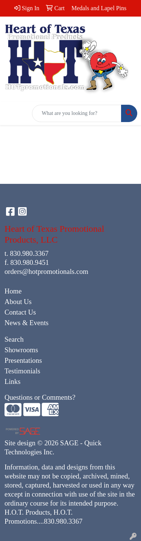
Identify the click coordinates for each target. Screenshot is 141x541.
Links (13, 381)
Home (13, 291)
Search (14, 339)
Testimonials (22, 371)
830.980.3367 (29, 253)
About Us (18, 302)
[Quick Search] (76, 113)
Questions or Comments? (40, 397)
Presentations (23, 360)
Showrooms (21, 350)
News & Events (27, 323)
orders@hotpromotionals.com (46, 271)
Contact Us (20, 312)
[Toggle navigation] (12, 113)
